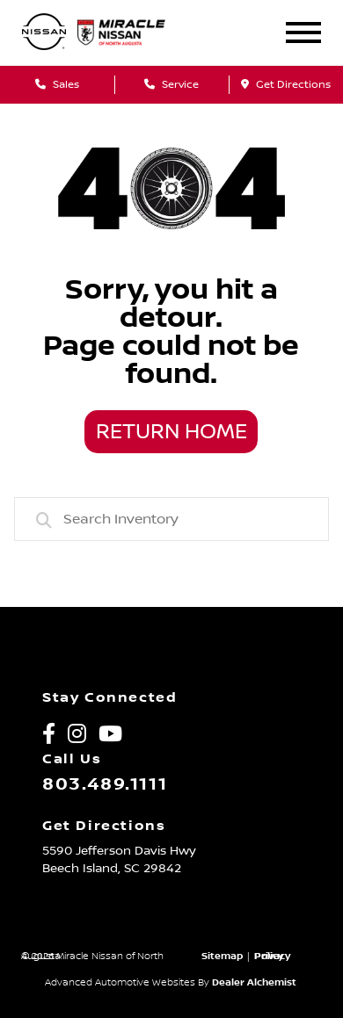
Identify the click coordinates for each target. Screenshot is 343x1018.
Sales (57, 84)
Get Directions (286, 84)
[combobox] (172, 519)
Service (171, 84)
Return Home (171, 432)
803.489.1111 (104, 784)
